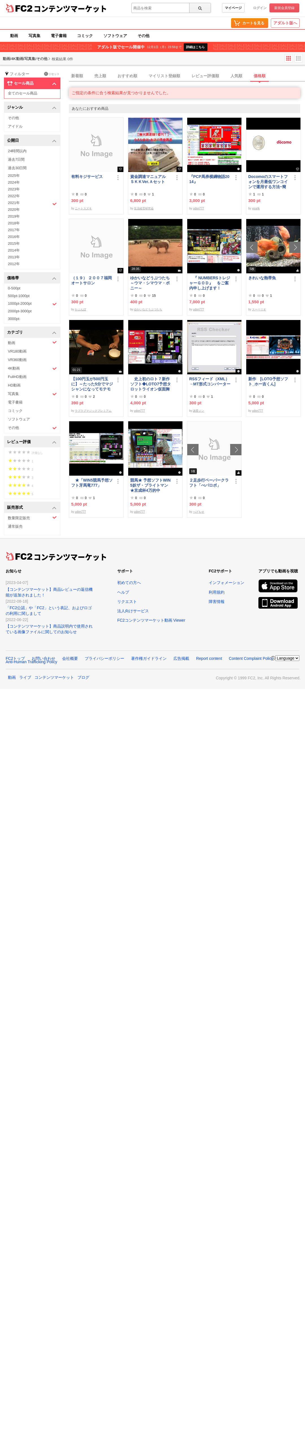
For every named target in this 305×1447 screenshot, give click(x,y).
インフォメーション (226, 582)
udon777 (198, 208)
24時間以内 (17, 151)
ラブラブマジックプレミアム (93, 410)
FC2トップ (15, 658)
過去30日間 (17, 168)
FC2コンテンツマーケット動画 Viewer (151, 620)
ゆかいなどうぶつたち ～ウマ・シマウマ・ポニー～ (151, 283)
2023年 (14, 189)
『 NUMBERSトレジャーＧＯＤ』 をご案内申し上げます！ (209, 283)
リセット (52, 74)
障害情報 (217, 601)
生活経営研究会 (144, 208)
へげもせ (198, 511)
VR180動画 (17, 351)
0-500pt (14, 288)
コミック (85, 35)
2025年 (14, 175)
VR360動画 (17, 360)
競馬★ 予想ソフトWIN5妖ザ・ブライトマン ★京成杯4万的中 (150, 485)
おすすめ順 (127, 76)
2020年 (14, 209)
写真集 (34, 35)
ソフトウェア (115, 35)
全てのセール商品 (22, 93)
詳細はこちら (195, 47)
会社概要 (70, 658)
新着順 (77, 76)
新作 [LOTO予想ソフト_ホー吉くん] (268, 381)
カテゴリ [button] (31, 332)
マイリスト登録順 (164, 76)
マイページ (233, 8)
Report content (209, 658)
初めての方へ (129, 582)
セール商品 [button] (31, 83)
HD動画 (14, 385)
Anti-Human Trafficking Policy (31, 662)
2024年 (14, 182)
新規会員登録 (284, 8)
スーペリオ (259, 309)
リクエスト (127, 601)
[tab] (187, 76)
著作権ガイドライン (149, 658)
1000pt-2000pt (32, 303)
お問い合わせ (43, 658)
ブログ (83, 677)
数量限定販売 (32, 517)
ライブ (25, 677)
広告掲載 (181, 658)
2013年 (14, 257)
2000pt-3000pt (20, 311)
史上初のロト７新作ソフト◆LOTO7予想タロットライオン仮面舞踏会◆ (150, 384)
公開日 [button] (31, 140)
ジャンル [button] (31, 107)
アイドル (15, 126)
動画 (14, 35)
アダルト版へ (285, 23)
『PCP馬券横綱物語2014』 (209, 179)
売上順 (100, 76)
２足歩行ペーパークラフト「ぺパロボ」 (209, 483)
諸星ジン (198, 410)
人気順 (236, 76)
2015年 (14, 243)
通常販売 (15, 526)
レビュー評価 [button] (31, 442)
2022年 (14, 196)
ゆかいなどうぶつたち (148, 309)
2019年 (14, 216)
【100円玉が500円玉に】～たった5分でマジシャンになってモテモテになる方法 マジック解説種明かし (92, 384)
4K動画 (32, 368)
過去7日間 (16, 159)
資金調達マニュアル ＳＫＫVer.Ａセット (150, 179)
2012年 (14, 264)
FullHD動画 (17, 377)
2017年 (14, 230)
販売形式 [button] (31, 507)
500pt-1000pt (19, 296)
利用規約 (217, 592)
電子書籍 (59, 35)
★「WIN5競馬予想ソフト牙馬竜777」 (92, 483)
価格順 (259, 76)
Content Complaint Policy (251, 658)
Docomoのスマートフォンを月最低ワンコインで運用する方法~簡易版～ (268, 181)
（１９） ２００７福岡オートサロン (91, 280)
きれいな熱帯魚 (262, 278)
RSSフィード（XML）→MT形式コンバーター (209, 381)
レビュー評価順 (205, 76)
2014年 (14, 250)
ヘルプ (123, 592)
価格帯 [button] (31, 278)
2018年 (14, 223)
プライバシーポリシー (104, 658)
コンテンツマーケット (70, 8)
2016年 (14, 237)
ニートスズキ (83, 208)
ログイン (260, 8)
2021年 (32, 203)
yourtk (256, 208)
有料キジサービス (87, 176)
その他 (143, 35)
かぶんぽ (80, 309)
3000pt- (14, 319)
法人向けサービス (133, 611)
